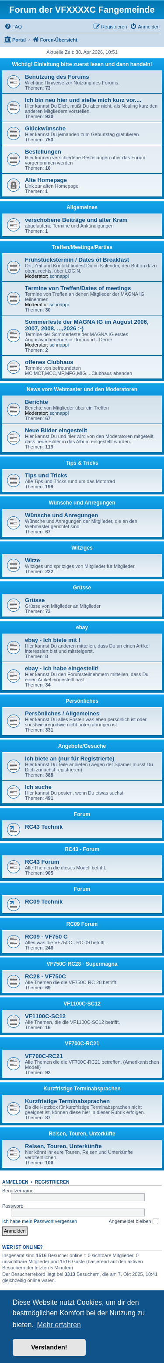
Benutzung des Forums (57, 77)
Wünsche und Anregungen (82, 503)
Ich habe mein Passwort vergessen (39, 1221)
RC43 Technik (44, 826)
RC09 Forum (82, 924)
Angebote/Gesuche (82, 746)
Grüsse (82, 588)
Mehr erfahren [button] (59, 1324)
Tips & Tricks (82, 463)
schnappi (59, 276)
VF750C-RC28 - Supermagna (81, 964)
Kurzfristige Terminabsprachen (81, 1089)
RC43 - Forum (82, 849)
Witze (32, 560)
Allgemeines (82, 207)
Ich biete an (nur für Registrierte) (69, 758)
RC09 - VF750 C (46, 936)
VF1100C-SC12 (82, 1004)
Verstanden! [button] (49, 1347)
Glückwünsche (45, 128)
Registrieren (52, 1181)
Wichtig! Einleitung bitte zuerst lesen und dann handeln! (82, 64)
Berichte (36, 402)
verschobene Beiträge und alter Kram (76, 220)
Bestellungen (43, 151)
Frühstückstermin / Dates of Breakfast (77, 259)
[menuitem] (13, 26)
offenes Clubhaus (49, 362)
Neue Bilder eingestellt (56, 430)
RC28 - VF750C (45, 976)
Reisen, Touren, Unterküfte (82, 1134)
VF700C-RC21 (82, 1044)
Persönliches (82, 701)
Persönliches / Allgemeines (62, 713)
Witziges (82, 548)
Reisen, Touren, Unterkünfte (63, 1146)
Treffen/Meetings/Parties (82, 247)
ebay (82, 627)
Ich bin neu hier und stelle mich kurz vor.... (83, 100)
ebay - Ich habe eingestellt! (62, 668)
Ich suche (38, 787)
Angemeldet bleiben (133, 1222)
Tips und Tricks (46, 475)
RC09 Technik (44, 901)
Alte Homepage (46, 180)
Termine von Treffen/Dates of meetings (78, 288)
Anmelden (15, 1181)
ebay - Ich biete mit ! (52, 640)
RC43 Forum (42, 861)
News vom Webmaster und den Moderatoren (82, 389)
